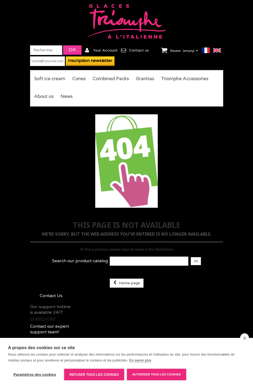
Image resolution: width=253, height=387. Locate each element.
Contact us (139, 50)
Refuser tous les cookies (94, 375)
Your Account (105, 50)
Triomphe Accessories (184, 79)
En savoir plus (140, 360)
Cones (79, 79)
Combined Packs (111, 79)
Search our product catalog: (80, 261)
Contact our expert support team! (49, 329)
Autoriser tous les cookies (156, 374)
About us (43, 96)
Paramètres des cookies (34, 375)
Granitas (145, 79)
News (66, 96)
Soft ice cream (49, 79)
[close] (244, 337)
